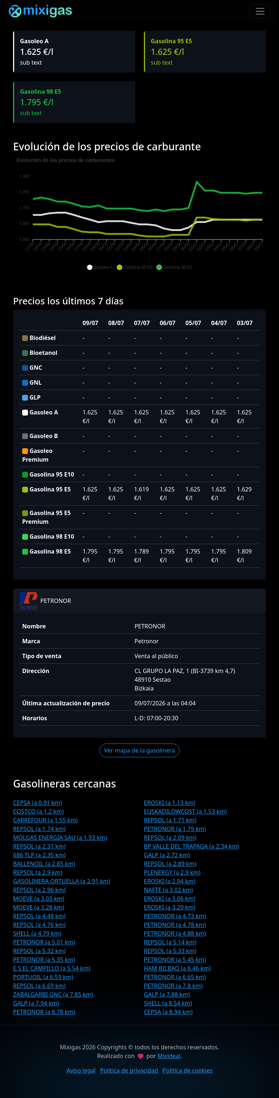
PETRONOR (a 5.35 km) (44, 960)
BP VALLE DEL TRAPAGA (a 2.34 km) (191, 846)
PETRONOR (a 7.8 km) (173, 986)
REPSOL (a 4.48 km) (39, 916)
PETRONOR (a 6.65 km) (175, 977)
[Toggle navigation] (260, 11)
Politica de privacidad (129, 1070)
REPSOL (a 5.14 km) (170, 942)
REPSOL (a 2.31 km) (39, 846)
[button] (100, 267)
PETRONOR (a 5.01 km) (44, 942)
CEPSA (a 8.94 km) (168, 1012)
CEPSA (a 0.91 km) (37, 803)
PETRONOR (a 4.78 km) (175, 925)
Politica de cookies (187, 1070)
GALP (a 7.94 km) (36, 1003)
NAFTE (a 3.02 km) (168, 890)
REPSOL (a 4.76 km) (39, 925)
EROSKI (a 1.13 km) (169, 803)
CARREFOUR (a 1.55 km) (45, 820)
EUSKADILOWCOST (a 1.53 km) (185, 811)
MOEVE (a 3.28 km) (38, 907)
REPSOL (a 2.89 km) (170, 864)
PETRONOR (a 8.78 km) (44, 1012)
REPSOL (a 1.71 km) (170, 820)
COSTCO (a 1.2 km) (38, 811)
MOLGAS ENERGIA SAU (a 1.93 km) (60, 838)
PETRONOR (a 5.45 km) (175, 960)
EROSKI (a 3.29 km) (169, 907)
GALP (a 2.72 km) (167, 855)
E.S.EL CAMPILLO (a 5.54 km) (51, 968)
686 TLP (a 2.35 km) (39, 855)
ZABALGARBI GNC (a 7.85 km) (53, 994)
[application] (139, 214)
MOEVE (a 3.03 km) (38, 899)
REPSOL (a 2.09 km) (170, 838)
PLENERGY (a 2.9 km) (172, 872)
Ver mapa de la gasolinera (139, 750)
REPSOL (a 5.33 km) (170, 951)
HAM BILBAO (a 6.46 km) (177, 968)
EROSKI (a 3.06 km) (169, 899)
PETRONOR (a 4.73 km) (175, 916)
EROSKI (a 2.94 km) (169, 881)
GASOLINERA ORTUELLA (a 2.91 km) (61, 881)
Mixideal (168, 1056)
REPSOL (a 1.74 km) (39, 829)
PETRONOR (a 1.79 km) (175, 829)
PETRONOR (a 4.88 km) (175, 933)
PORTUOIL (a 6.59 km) (43, 977)
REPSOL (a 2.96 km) (39, 890)
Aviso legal (81, 1070)
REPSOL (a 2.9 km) (37, 872)
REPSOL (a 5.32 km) (39, 951)
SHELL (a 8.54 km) (168, 1003)
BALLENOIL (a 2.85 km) (44, 864)
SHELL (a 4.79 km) (37, 933)
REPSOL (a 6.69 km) (39, 986)
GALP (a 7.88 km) (167, 994)
